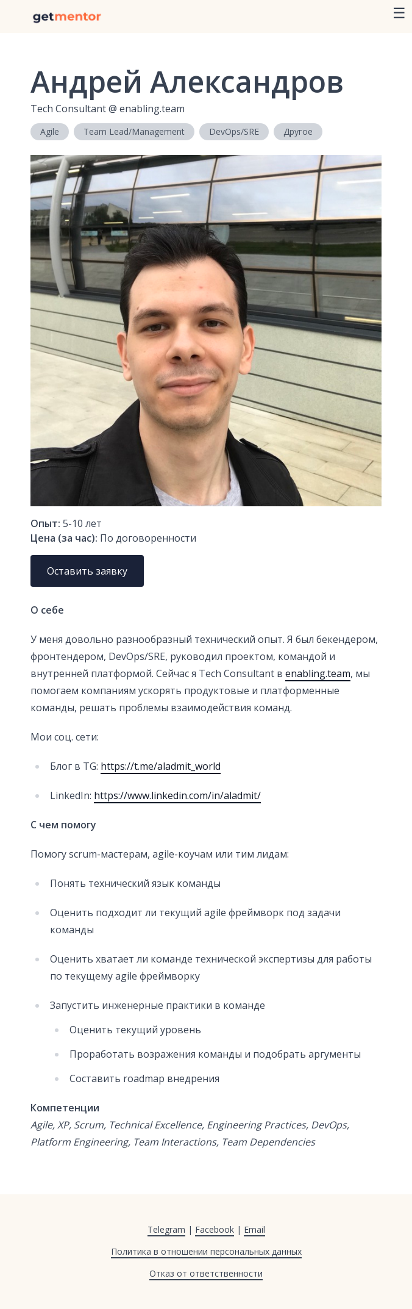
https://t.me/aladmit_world (161, 766)
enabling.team (317, 673)
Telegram (166, 1229)
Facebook (214, 1229)
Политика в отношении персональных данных (206, 1251)
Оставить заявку (87, 571)
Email (254, 1229)
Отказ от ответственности (206, 1273)
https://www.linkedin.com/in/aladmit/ (177, 795)
